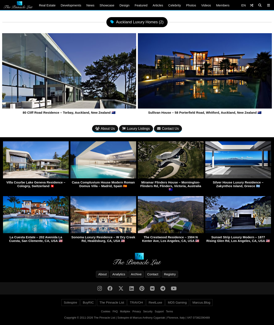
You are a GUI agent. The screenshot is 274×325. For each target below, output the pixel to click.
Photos (191, 5)
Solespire (70, 302)
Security (147, 311)
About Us (105, 128)
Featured (141, 5)
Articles (158, 5)
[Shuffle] (251, 5)
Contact (152, 274)
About (102, 274)
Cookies (105, 311)
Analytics (118, 274)
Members (223, 5)
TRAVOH (136, 302)
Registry (170, 274)
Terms (169, 311)
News (90, 5)
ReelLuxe (155, 302)
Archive (136, 274)
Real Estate (47, 5)
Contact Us (168, 128)
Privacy (137, 311)
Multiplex (125, 311)
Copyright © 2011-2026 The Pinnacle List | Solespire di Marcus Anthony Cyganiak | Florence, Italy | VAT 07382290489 (137, 317)
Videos (206, 5)
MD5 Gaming (177, 302)
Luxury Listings (136, 128)
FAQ (115, 311)
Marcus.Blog (201, 302)
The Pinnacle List (112, 302)
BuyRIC (88, 302)
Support (159, 311)
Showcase (107, 5)
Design (124, 5)
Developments (71, 5)
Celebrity (174, 5)
